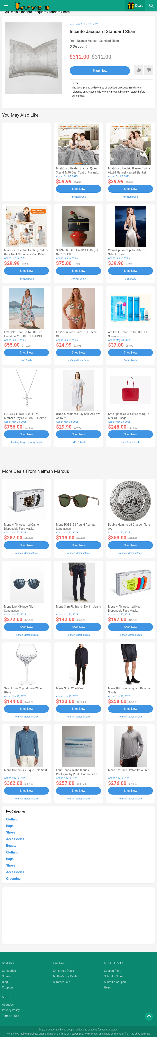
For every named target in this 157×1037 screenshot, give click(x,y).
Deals (135, 6)
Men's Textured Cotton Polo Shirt (129, 769)
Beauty (11, 844)
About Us (8, 1003)
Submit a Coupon (115, 980)
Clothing (12, 818)
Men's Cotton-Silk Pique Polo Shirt (25, 769)
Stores (6, 975)
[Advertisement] (26, 161)
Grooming (13, 877)
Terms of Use (10, 1014)
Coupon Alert (112, 969)
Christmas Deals (63, 969)
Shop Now (94, 71)
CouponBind (76, 1032)
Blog (5, 980)
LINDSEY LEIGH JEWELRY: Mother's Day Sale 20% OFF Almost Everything (26, 417)
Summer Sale (61, 980)
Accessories (15, 838)
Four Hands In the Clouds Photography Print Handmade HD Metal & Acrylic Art (77, 773)
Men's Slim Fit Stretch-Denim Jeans (78, 605)
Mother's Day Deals (65, 975)
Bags (9, 824)
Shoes (10, 831)
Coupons (7, 986)
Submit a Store (113, 975)
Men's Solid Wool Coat (70, 687)
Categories (9, 969)
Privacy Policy (11, 1008)
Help (107, 986)
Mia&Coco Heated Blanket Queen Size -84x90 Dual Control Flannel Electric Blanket (77, 172)
